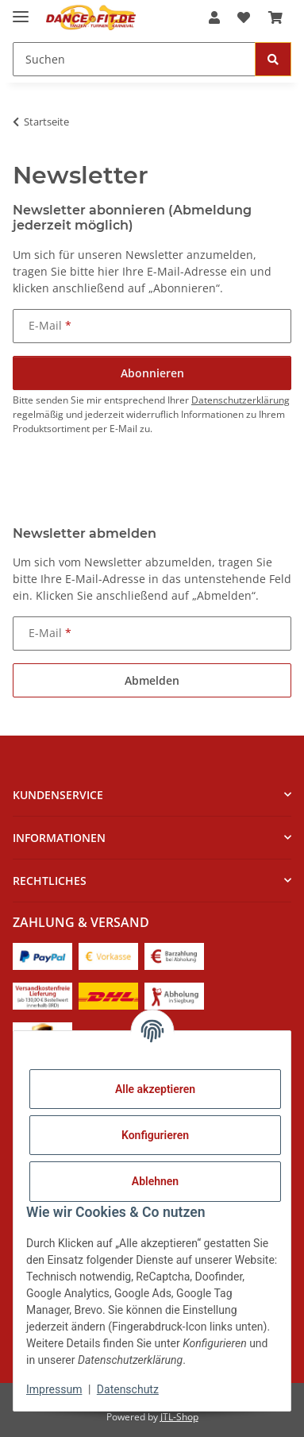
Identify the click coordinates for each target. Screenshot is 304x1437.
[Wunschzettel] (244, 17)
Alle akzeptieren (155, 1089)
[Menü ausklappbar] (21, 10)
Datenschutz (128, 1389)
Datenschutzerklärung (240, 400)
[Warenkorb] (275, 17)
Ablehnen (155, 1181)
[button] (214, 17)
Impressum (54, 1389)
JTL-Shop (179, 1416)
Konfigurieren (155, 1135)
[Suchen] (134, 59)
